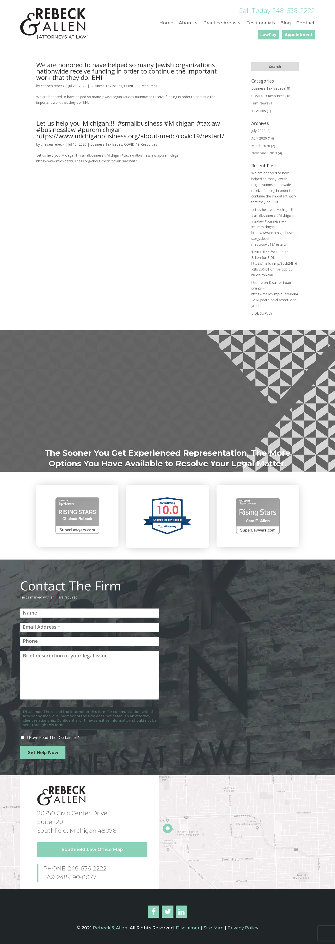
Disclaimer (187, 928)
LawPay (268, 34)
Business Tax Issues (106, 86)
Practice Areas (219, 23)
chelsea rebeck (52, 86)
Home (166, 23)
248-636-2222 (293, 11)
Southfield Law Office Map (92, 849)
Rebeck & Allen (110, 928)
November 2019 (264, 153)
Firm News (259, 103)
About (186, 23)
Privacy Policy (242, 928)
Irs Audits (258, 110)
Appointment (298, 34)
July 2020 (258, 130)
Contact (305, 23)
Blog (285, 23)
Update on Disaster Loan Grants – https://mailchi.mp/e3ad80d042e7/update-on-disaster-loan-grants (274, 294)
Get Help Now (42, 752)
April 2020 (259, 138)
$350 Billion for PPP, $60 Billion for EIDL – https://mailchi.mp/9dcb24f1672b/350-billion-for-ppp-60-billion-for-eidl (274, 263)
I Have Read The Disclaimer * (53, 737)
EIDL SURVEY (261, 313)
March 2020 (260, 145)
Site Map (214, 928)
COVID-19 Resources (140, 86)
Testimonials (260, 23)
